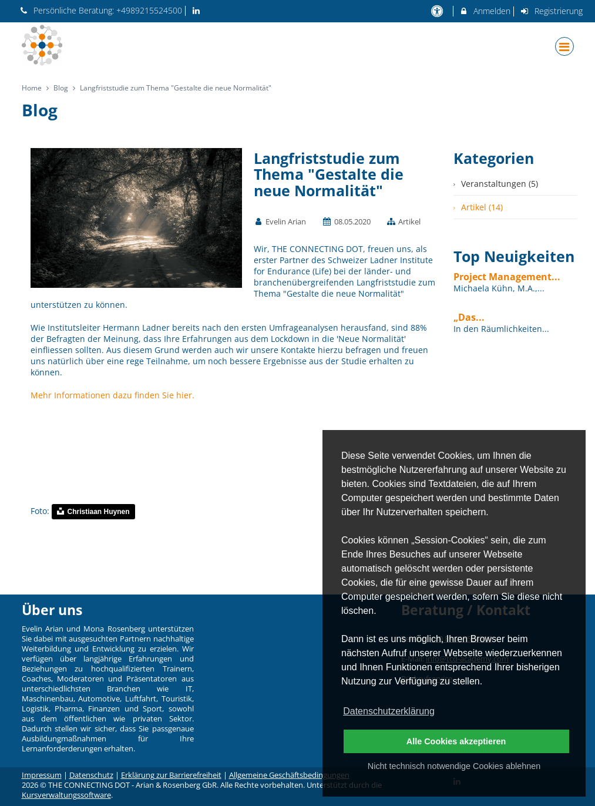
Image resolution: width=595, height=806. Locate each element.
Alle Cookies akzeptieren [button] (456, 741)
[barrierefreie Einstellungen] (438, 10)
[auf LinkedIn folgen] (197, 10)
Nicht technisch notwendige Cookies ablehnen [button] (454, 766)
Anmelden (485, 10)
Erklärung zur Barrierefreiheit (171, 775)
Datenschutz (91, 775)
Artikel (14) (482, 207)
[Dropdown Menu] (564, 46)
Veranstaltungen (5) (499, 183)
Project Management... (506, 276)
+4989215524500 (149, 10)
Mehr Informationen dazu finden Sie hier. (112, 395)
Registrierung (551, 10)
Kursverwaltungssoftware (66, 795)
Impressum (42, 775)
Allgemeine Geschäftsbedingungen (289, 775)
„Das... (469, 317)
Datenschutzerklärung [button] (389, 711)
